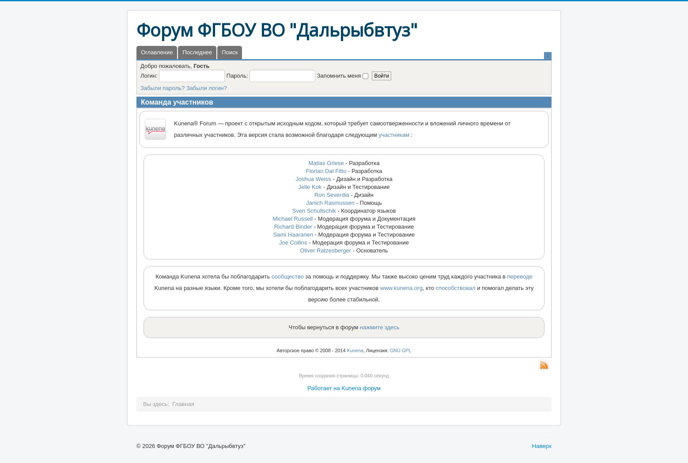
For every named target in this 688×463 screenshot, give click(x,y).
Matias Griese (326, 163)
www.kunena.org (401, 288)
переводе (520, 276)
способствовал (456, 288)
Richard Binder (293, 226)
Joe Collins (293, 242)
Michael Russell (292, 218)
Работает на (323, 388)
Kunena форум (361, 388)
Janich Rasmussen (330, 203)
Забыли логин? (206, 88)
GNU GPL (401, 350)
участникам (393, 135)
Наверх (542, 446)
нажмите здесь (380, 327)
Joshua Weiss (313, 179)
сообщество (288, 276)
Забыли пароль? (162, 88)
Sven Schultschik (315, 210)
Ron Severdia (331, 195)
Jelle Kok (310, 187)
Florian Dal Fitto (326, 171)
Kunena (355, 350)
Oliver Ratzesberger (326, 250)
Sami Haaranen (293, 234)
